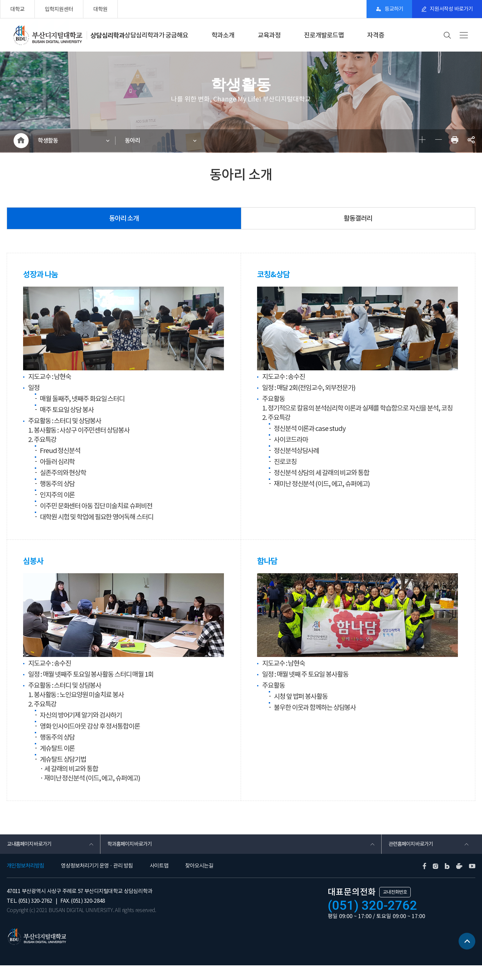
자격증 (375, 35)
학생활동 (49, 141)
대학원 (100, 9)
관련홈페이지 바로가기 (412, 845)
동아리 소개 (124, 219)
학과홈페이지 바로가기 (131, 845)
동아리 (134, 141)
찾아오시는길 (199, 867)
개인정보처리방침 (25, 867)
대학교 (17, 9)
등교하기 (390, 9)
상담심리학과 (107, 35)
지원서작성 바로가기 (450, 9)
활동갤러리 (358, 219)
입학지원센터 (59, 9)
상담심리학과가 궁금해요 (156, 35)
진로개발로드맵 (324, 35)
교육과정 (269, 35)
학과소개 (223, 35)
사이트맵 (159, 867)
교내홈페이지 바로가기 (31, 845)
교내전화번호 (395, 894)
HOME (20, 141)
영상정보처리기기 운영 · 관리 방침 (97, 867)
